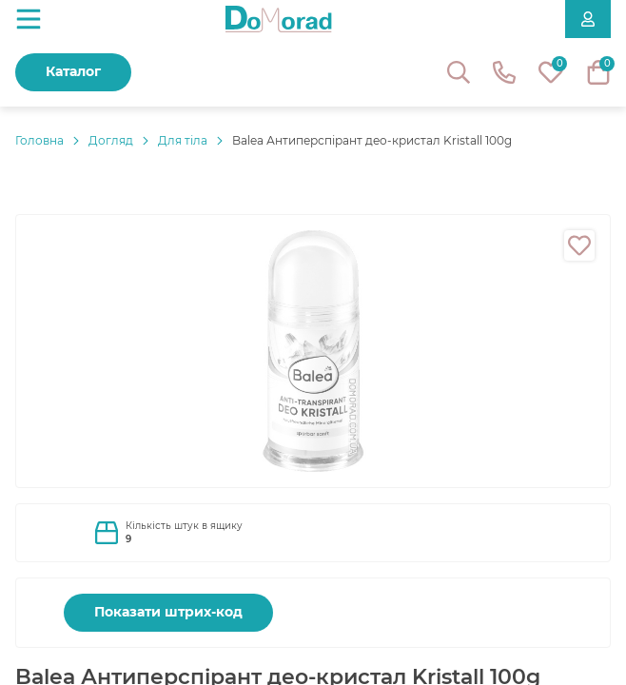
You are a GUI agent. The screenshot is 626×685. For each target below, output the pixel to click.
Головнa (39, 140)
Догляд (110, 140)
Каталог (73, 71)
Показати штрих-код (168, 611)
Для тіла (182, 140)
